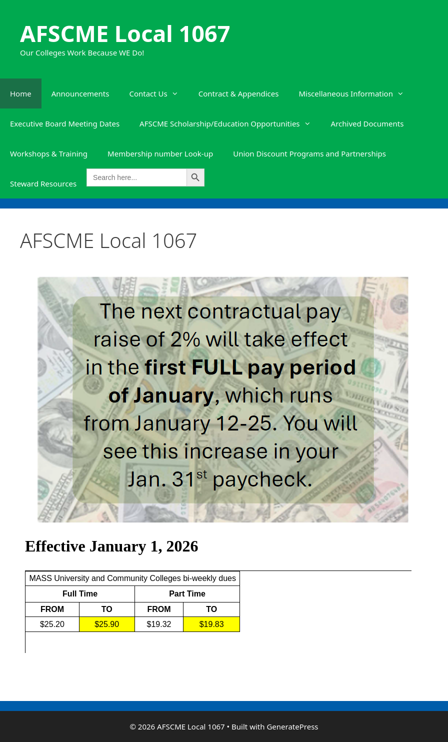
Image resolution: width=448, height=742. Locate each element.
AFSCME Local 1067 (125, 33)
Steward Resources (43, 183)
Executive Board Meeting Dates (65, 123)
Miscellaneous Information (356, 93)
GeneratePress (292, 727)
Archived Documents (367, 123)
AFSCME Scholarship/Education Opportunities (230, 123)
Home (21, 93)
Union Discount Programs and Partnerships (309, 153)
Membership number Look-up (160, 153)
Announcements (81, 93)
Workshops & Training (49, 153)
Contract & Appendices (238, 93)
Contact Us (158, 93)
